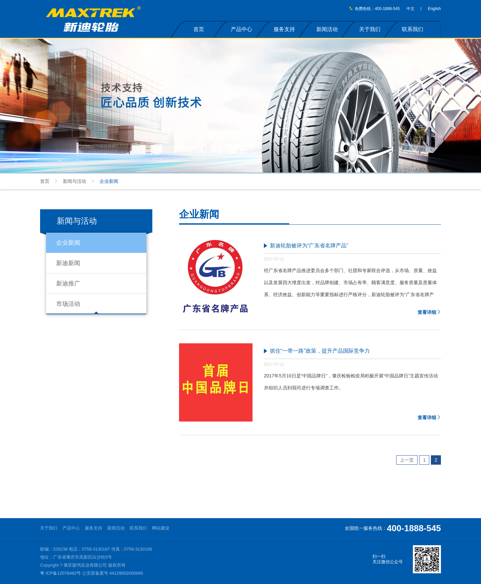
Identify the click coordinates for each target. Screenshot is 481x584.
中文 (411, 9)
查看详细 (429, 312)
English (434, 9)
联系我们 (412, 29)
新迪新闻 (68, 263)
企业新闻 (68, 242)
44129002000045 (126, 573)
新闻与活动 (74, 181)
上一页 (407, 460)
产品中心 (241, 29)
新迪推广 (68, 283)
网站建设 (160, 528)
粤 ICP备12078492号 (60, 573)
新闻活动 (327, 29)
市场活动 (68, 304)
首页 (198, 29)
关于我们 (369, 29)
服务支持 (284, 29)
